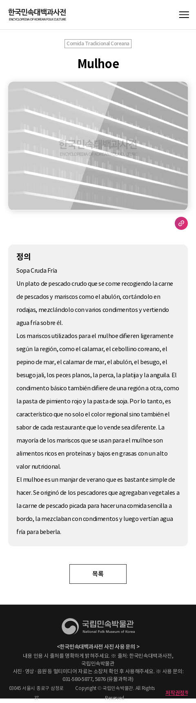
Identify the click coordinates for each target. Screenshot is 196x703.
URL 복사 (181, 223)
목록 (97, 574)
